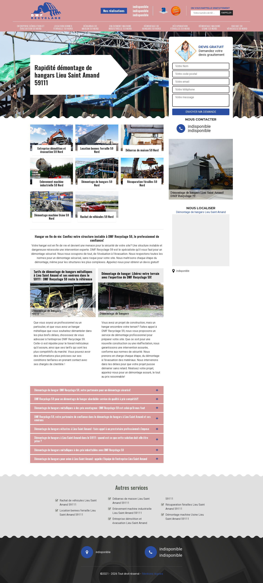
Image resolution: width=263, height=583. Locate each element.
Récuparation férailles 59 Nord (180, 27)
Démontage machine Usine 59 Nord (209, 27)
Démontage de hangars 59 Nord (151, 27)
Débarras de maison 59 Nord (90, 27)
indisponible (140, 7)
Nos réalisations (113, 10)
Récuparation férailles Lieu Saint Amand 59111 (185, 506)
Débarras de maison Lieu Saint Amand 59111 (131, 501)
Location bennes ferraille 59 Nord (63, 27)
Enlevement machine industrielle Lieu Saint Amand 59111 (132, 511)
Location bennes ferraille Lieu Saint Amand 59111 (78, 512)
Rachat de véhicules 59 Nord (237, 27)
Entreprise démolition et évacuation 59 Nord (31, 27)
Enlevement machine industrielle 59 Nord (120, 27)
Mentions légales (152, 573)
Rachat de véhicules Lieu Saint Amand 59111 (78, 502)
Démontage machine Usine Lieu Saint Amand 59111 (184, 516)
